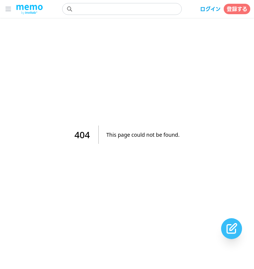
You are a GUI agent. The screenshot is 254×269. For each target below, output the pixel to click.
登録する (237, 9)
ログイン (210, 9)
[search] (122, 9)
